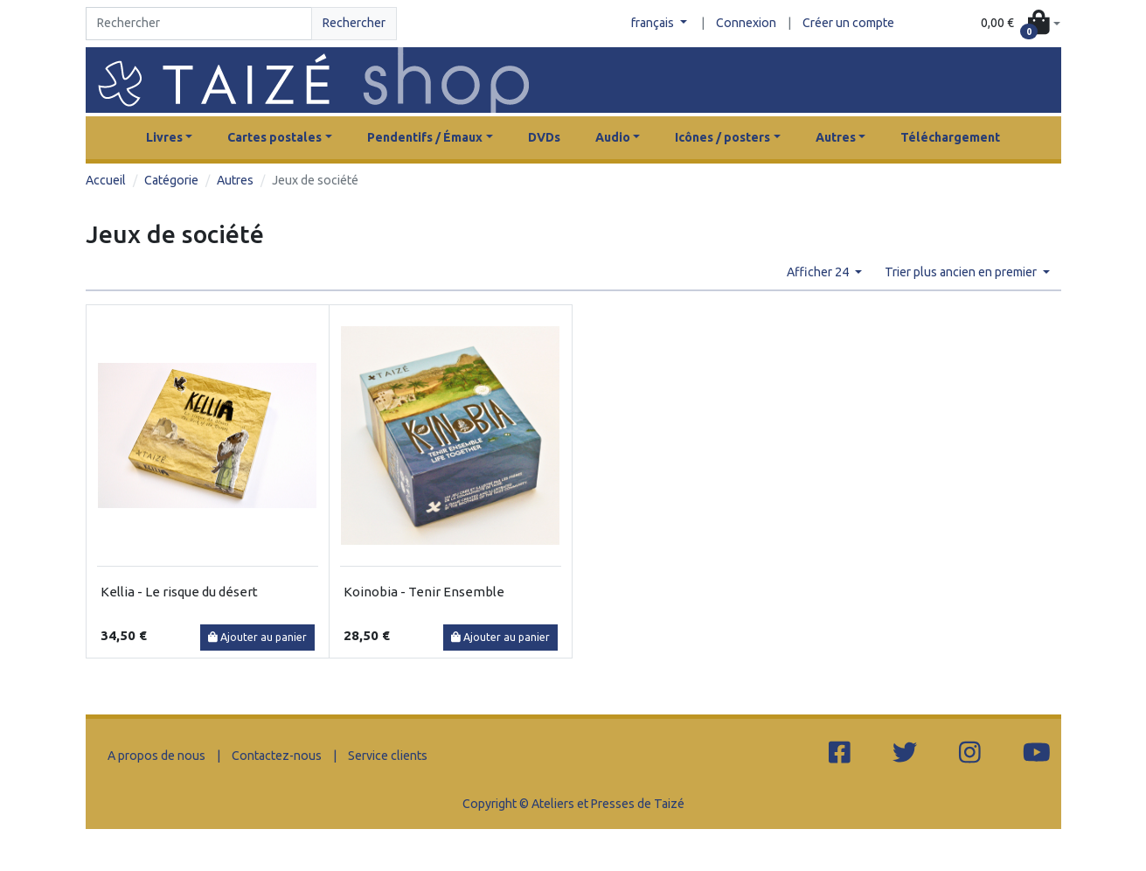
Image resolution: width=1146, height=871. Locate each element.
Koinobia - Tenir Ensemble (424, 591)
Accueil (106, 180)
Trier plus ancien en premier (962, 272)
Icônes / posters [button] (722, 137)
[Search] (199, 23)
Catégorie (171, 180)
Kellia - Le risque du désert (179, 591)
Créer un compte (848, 23)
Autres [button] (836, 137)
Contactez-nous (277, 756)
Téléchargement (950, 137)
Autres (235, 180)
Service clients (387, 756)
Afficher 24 (819, 272)
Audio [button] (612, 137)
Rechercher (354, 23)
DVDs (544, 137)
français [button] (654, 23)
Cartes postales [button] (274, 137)
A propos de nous (156, 756)
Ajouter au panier (257, 637)
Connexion (746, 23)
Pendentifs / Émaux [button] (425, 137)
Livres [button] (164, 137)
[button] (1020, 24)
